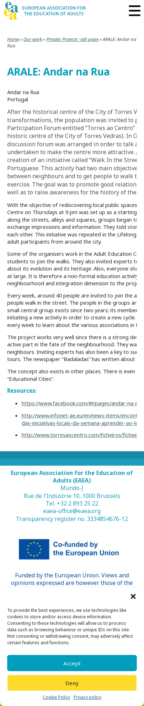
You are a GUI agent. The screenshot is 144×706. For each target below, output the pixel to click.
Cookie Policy (56, 697)
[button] (133, 596)
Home (13, 39)
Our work (32, 39)
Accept (72, 663)
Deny (72, 683)
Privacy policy (87, 697)
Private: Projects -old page (72, 39)
